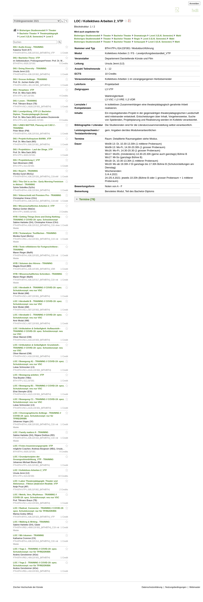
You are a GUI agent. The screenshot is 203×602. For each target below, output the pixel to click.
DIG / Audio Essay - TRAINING (28, 47)
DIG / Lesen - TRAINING (25, 101)
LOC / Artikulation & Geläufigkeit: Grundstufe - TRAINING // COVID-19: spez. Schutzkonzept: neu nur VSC (38, 348)
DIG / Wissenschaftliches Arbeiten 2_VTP (34, 206)
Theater (52, 30)
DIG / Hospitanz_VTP (24, 90)
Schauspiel (139, 42)
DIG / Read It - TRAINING (25, 171)
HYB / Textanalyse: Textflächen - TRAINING (35, 233)
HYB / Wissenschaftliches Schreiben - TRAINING (38, 274)
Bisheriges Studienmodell (33, 30)
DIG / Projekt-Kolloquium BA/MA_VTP (32, 138)
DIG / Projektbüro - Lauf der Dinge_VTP (33, 149)
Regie (137, 39)
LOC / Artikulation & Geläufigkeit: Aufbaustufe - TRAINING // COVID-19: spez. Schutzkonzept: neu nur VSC (38, 331)
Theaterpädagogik (49, 33)
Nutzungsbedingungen (176, 587)
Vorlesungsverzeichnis (41, 10)
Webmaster (194, 587)
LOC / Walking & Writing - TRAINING (31, 522)
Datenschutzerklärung (152, 587)
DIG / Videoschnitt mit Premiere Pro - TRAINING (37, 195)
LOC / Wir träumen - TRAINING (28, 535)
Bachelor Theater (28, 33)
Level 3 (49, 36)
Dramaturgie (140, 35)
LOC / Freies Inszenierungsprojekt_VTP (33, 446)
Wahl (178, 35)
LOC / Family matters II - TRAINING (31, 432)
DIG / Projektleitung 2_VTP (27, 160)
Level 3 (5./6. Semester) (31, 36)
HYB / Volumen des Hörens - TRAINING (33, 263)
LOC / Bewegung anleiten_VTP (29, 375)
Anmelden (194, 3)
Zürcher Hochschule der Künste (28, 587)
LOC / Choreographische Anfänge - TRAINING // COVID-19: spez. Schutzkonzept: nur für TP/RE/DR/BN (37, 416)
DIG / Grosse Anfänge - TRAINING (30, 79)
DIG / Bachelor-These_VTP (27, 58)
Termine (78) (87, 199)
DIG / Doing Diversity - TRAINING (30, 68)
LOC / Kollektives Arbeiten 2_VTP (30, 470)
